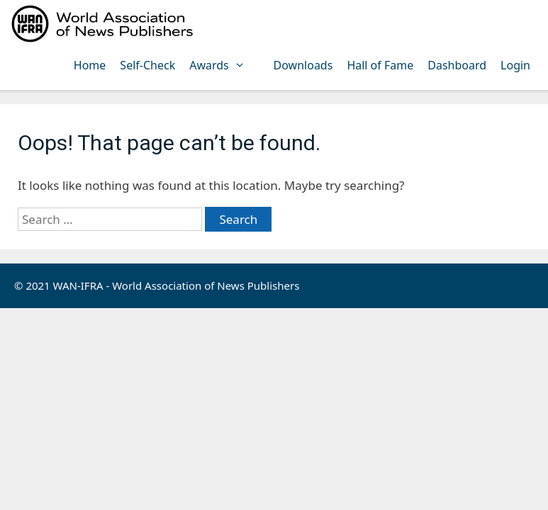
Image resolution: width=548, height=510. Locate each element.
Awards (224, 65)
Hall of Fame (380, 65)
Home (90, 65)
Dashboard (456, 65)
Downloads (303, 65)
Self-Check (147, 65)
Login (515, 65)
